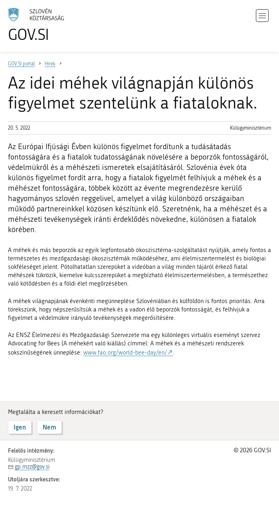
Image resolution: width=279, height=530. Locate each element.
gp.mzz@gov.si (32, 466)
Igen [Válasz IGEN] (20, 426)
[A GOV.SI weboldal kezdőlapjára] (48, 25)
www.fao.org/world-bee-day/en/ (125, 352)
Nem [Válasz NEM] (49, 426)
